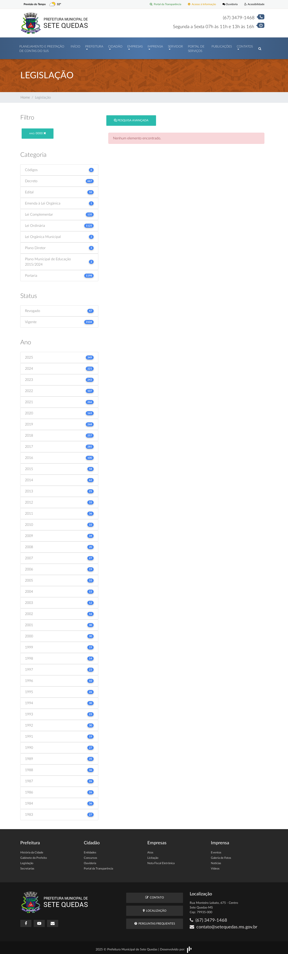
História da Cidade (31, 850)
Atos (150, 850)
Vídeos (215, 866)
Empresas (135, 45)
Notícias (216, 861)
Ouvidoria (229, 4)
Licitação (152, 855)
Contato (154, 895)
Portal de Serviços (196, 48)
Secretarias (27, 866)
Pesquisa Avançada (131, 118)
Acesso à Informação (199, 4)
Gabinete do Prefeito (33, 855)
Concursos (90, 855)
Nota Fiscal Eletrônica (161, 861)
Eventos (216, 850)
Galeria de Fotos (221, 855)
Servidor (175, 45)
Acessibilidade (253, 4)
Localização (154, 908)
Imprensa (155, 45)
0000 (37, 131)
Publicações (222, 45)
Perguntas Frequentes (154, 921)
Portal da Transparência (160, 4)
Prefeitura (94, 45)
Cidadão (115, 45)
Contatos (245, 45)
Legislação (26, 861)
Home (25, 95)
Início (75, 45)
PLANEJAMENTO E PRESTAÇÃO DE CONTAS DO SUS (41, 48)
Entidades (90, 850)
